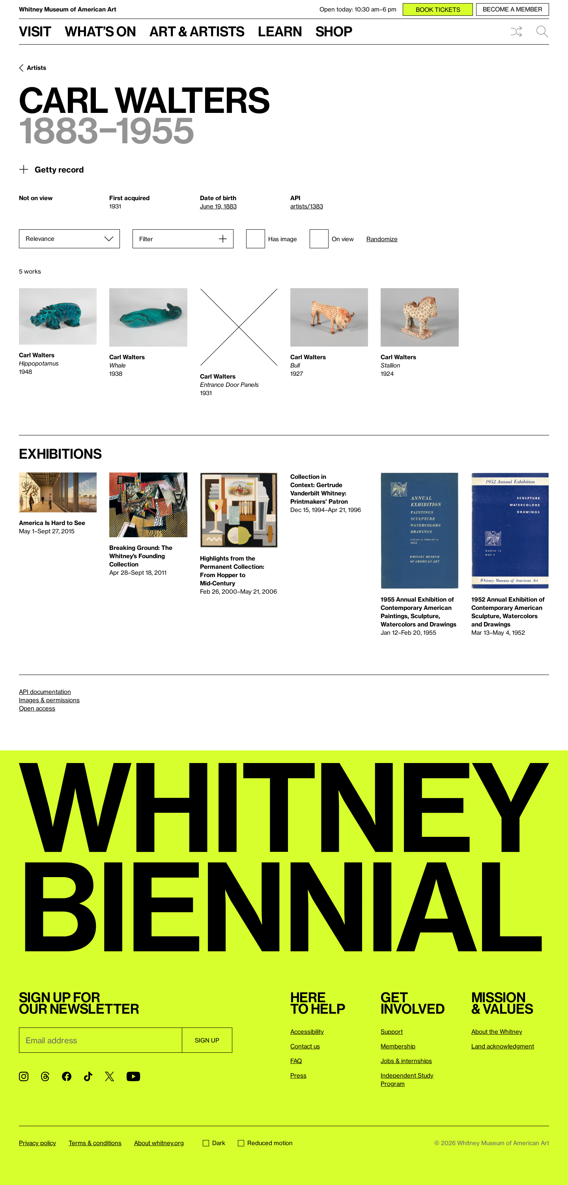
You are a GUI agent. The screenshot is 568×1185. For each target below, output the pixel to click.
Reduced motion (265, 1142)
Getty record (51, 169)
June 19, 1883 (218, 206)
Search (542, 31)
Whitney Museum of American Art (67, 9)
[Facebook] (67, 1076)
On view (332, 238)
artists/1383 (306, 206)
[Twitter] (109, 1076)
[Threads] (45, 1076)
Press (298, 1075)
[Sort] (69, 238)
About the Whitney (496, 1031)
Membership (398, 1046)
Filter (146, 238)
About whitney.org (159, 1142)
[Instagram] (24, 1076)
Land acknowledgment (502, 1046)
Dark (214, 1142)
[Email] (100, 1040)
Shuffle (516, 31)
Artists (36, 67)
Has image (271, 238)
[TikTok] (88, 1076)
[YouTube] (133, 1076)
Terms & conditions (95, 1142)
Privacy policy (37, 1142)
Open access (37, 708)
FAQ (296, 1060)
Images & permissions (49, 699)
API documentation (45, 691)
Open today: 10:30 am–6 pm (358, 9)
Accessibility (307, 1031)
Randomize (382, 239)
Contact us (305, 1046)
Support (392, 1031)
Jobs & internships (406, 1060)
